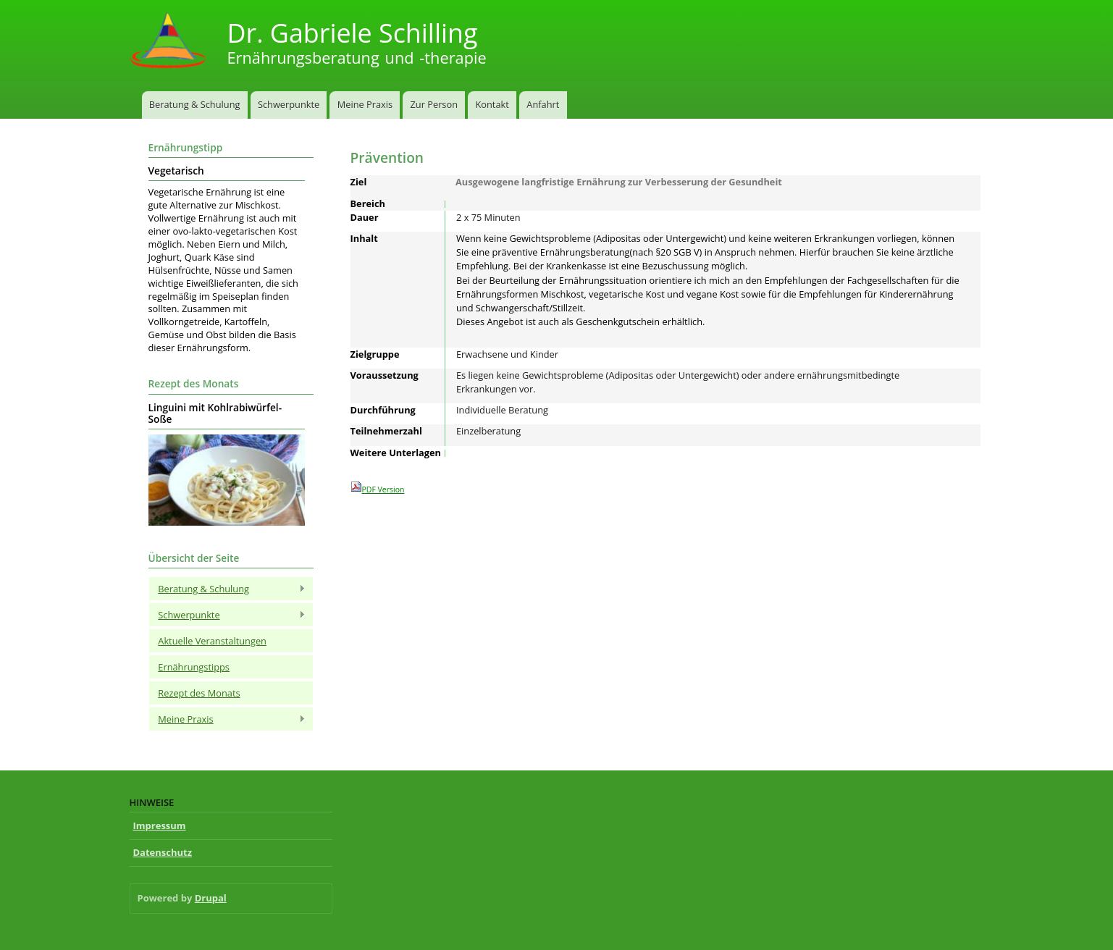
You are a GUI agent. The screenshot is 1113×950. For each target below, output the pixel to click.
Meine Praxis (364, 104)
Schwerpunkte (288, 104)
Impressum (159, 825)
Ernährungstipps (194, 666)
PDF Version (377, 488)
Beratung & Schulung (194, 104)
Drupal (211, 897)
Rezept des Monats (199, 692)
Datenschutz (163, 852)
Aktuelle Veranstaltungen (212, 640)
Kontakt (491, 104)
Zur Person (434, 104)
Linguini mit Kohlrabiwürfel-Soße (215, 414)
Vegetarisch (176, 171)
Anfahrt (542, 104)
